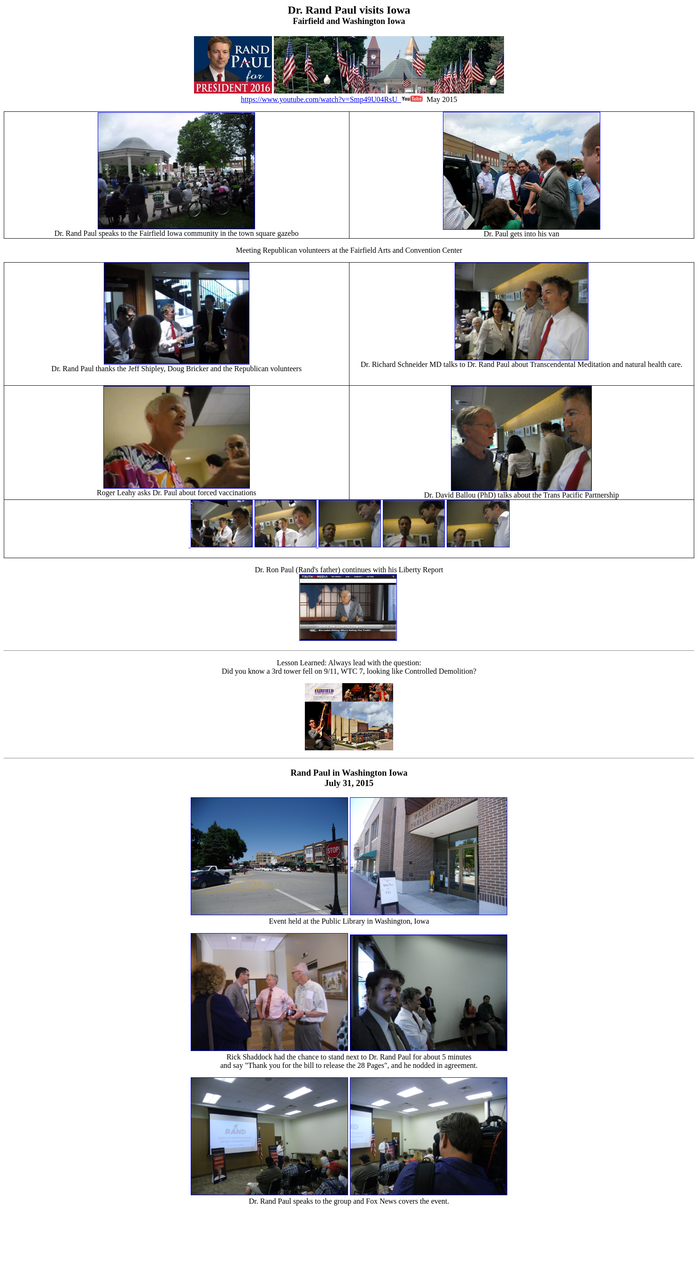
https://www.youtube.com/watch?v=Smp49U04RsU (372, 95)
